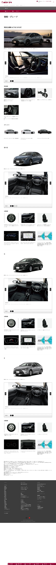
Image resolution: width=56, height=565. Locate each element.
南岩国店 (5, 487)
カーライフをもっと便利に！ (41, 496)
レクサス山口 (6, 509)
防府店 (5, 494)
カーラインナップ (6, 511)
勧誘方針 (22, 507)
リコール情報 (39, 501)
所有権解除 (38, 506)
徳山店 (5, 492)
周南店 (5, 491)
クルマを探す (6, 513)
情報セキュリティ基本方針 (24, 508)
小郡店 (5, 495)
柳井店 (5, 489)
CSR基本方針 (22, 502)
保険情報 (38, 495)
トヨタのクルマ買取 (24, 489)
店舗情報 (5, 485)
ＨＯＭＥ (5, 482)
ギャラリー (17, 11)
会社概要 (22, 500)
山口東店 (5, 499)
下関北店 (5, 507)
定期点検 (22, 494)
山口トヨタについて (40, 485)
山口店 (5, 497)
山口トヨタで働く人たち (40, 486)
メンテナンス (23, 491)
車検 (21, 493)
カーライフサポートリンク (41, 493)
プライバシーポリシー (24, 503)
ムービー (38, 499)
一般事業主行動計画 (40, 507)
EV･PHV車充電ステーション (25, 497)
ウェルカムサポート (24, 495)
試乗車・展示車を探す (24, 484)
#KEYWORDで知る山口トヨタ (41, 484)
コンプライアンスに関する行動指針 (26, 504)
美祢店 (5, 496)
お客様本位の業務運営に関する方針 (26, 505)
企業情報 (22, 499)
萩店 (4, 500)
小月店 (5, 505)
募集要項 (38, 489)
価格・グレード (7, 11)
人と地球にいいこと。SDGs (25, 509)
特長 (13, 11)
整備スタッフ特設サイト (40, 491)
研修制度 (38, 487)
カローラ (6, 8)
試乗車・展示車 (23, 482)
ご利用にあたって (39, 508)
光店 (4, 490)
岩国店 (5, 486)
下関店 (5, 506)
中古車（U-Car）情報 (24, 486)
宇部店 (5, 502)
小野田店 (5, 504)
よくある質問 (39, 490)
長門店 (5, 501)
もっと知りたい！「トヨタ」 (41, 497)
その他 (38, 504)
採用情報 (38, 482)
